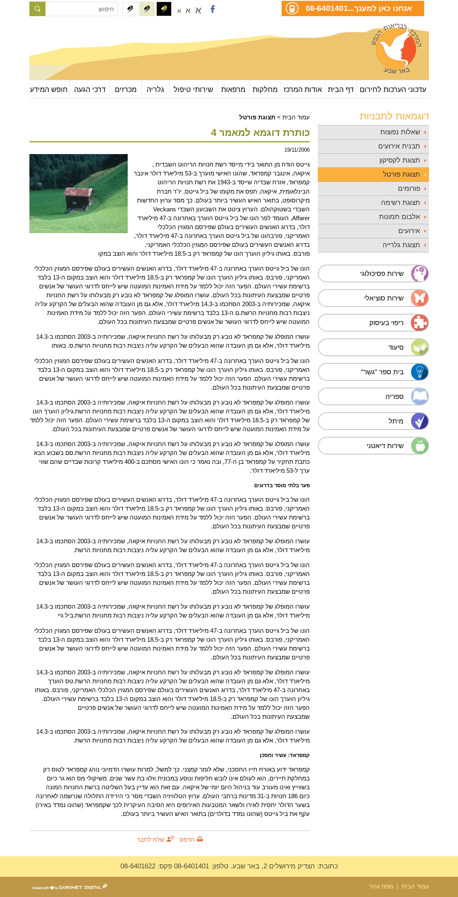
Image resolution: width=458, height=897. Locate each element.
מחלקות (265, 89)
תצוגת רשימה (400, 203)
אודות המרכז (303, 89)
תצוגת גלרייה (401, 245)
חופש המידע (49, 89)
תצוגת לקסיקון (399, 160)
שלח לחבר (150, 839)
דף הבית (341, 89)
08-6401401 (327, 8)
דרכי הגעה (90, 89)
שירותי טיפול (193, 89)
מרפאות (233, 89)
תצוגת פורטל (401, 174)
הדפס (187, 839)
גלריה (155, 89)
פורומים (409, 188)
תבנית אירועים (399, 146)
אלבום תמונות (399, 217)
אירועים (409, 231)
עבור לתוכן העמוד (69, 32)
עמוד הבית (296, 117)
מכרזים (126, 89)
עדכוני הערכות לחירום (393, 89)
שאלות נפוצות (400, 132)
